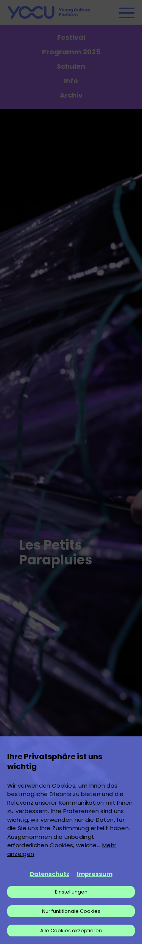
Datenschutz (49, 874)
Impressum (94, 874)
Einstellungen (71, 891)
